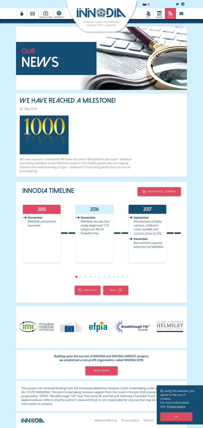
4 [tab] (90, 276)
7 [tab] (104, 276)
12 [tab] (127, 276)
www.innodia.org (105, 420)
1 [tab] (76, 276)
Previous (87, 290)
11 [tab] (122, 276)
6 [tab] (99, 276)
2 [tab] (81, 276)
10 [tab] (118, 276)
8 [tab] (109, 276)
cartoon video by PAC (148, 233)
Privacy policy (130, 420)
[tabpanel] (48, 233)
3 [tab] (85, 276)
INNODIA (62, 163)
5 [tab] (95, 276)
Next (116, 290)
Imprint (148, 420)
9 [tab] (113, 276)
